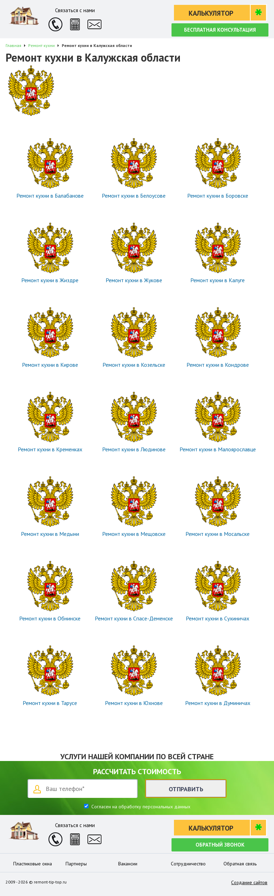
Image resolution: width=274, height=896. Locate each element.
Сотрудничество (188, 864)
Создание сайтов (249, 882)
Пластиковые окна (32, 864)
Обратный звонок (220, 844)
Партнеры (76, 864)
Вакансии (127, 864)
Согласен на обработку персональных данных (140, 806)
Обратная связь (240, 864)
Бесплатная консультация (220, 29)
